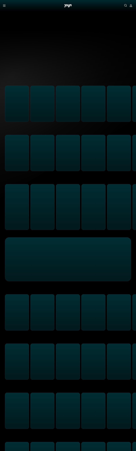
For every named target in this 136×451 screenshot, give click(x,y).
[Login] (131, 5)
